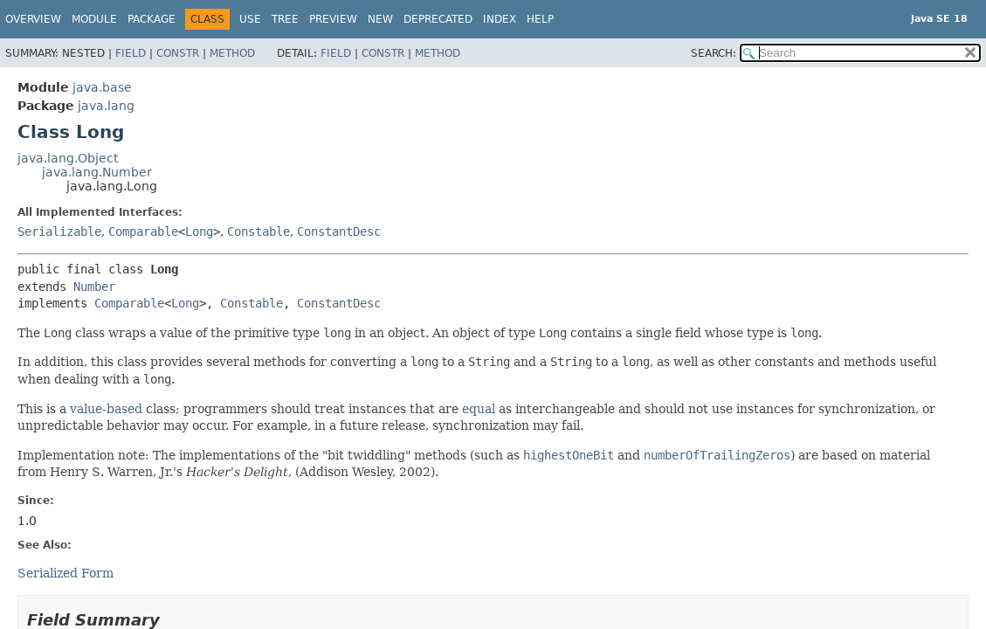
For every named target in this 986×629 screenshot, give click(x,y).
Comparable (143, 231)
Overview (33, 19)
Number (94, 287)
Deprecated (437, 19)
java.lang (106, 106)
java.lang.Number (97, 172)
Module (94, 19)
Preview (333, 19)
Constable (258, 231)
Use (250, 19)
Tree (285, 19)
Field (130, 53)
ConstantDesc (339, 231)
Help (540, 19)
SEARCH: (713, 53)
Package (152, 19)
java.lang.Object (67, 158)
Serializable (59, 231)
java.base (102, 87)
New (380, 19)
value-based (106, 409)
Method (232, 53)
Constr (177, 53)
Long (199, 231)
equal (478, 409)
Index (499, 19)
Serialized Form (65, 573)
